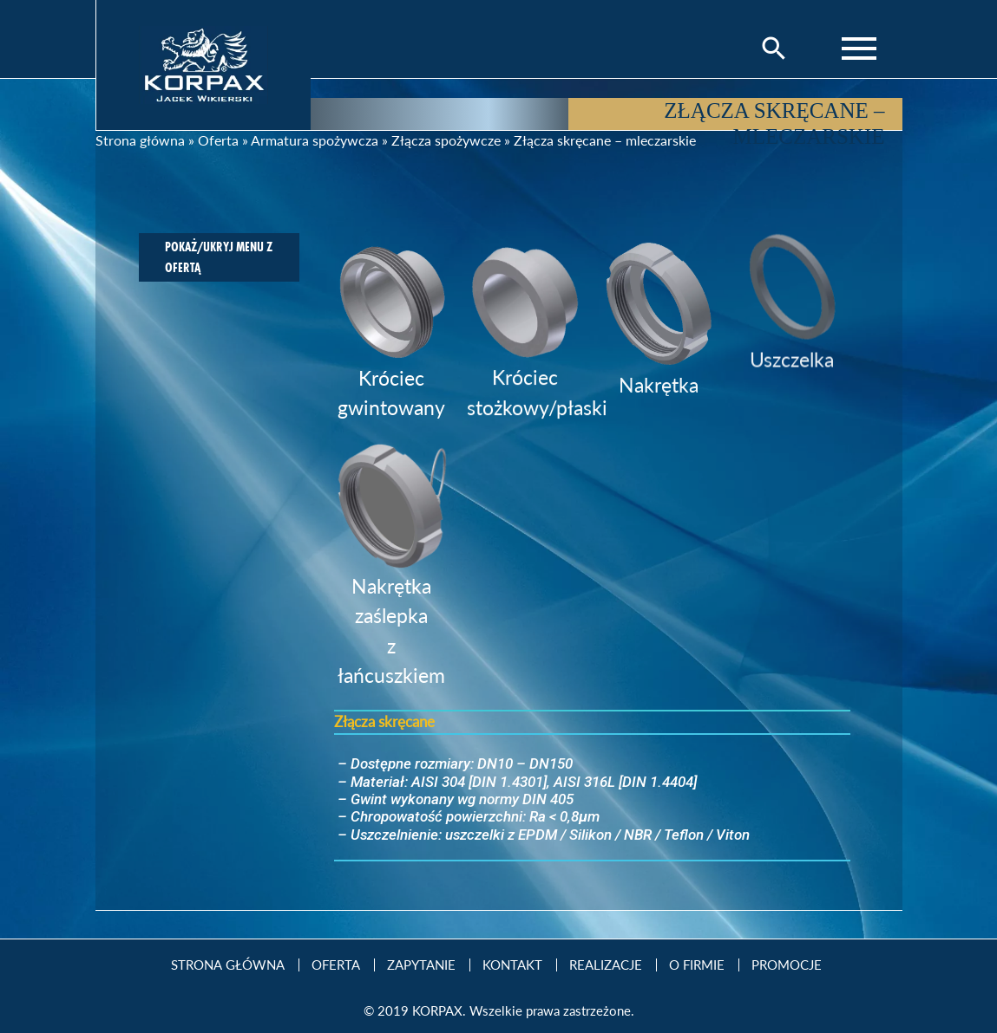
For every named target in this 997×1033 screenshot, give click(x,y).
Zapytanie (421, 964)
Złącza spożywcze (446, 140)
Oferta (218, 140)
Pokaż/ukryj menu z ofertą (218, 257)
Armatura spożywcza (314, 140)
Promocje (786, 964)
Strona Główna (228, 964)
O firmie (697, 964)
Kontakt (512, 964)
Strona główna (140, 140)
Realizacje (605, 964)
